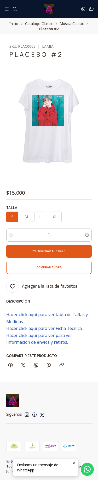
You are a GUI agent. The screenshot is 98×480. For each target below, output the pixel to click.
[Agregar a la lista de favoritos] (41, 286)
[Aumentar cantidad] (87, 235)
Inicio (13, 24)
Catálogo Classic (39, 24)
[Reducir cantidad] (11, 235)
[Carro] (91, 9)
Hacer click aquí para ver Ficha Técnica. (44, 328)
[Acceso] (83, 9)
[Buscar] (14, 9)
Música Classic (72, 24)
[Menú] (6, 9)
